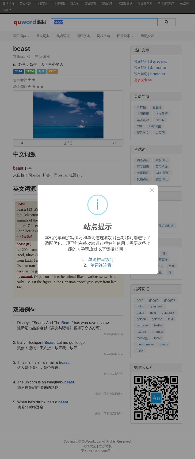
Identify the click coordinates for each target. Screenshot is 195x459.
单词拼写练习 (101, 259)
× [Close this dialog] (152, 190)
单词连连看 (100, 265)
